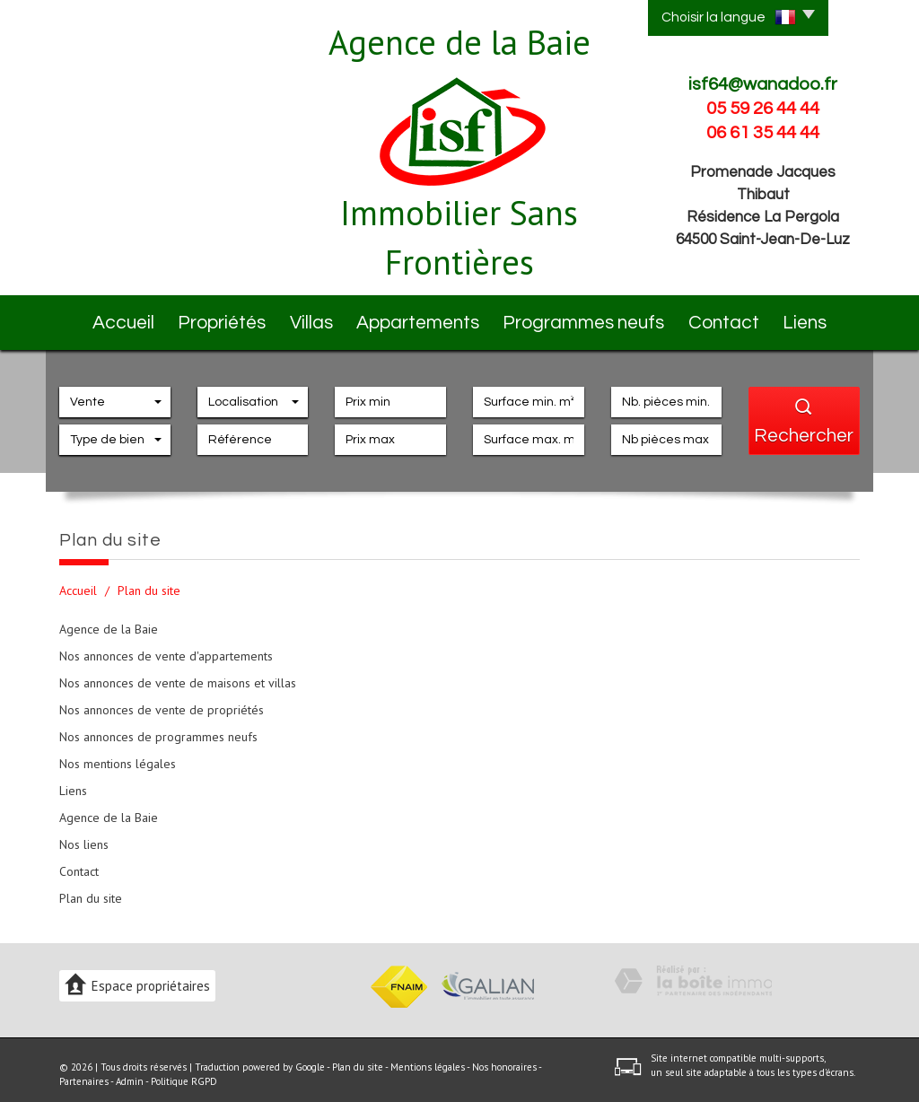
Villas (317, 317)
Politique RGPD (184, 1071)
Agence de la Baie (108, 619)
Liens (816, 317)
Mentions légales (427, 1057)
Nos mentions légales (117, 754)
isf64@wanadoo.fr (762, 83)
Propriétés (217, 317)
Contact (721, 317)
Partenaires (84, 1071)
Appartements (431, 317)
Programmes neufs (586, 317)
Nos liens (84, 834)
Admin (130, 1071)
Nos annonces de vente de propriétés (161, 700)
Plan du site (90, 888)
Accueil (108, 317)
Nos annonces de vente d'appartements (166, 646)
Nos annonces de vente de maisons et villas (177, 673)
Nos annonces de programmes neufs (158, 727)
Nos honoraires (504, 1057)
